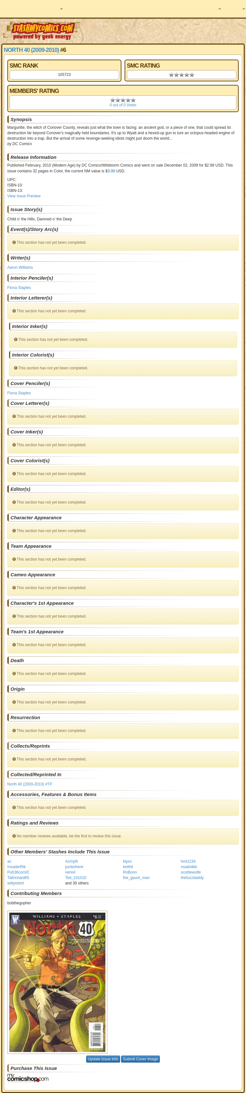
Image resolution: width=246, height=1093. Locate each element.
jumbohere (74, 867)
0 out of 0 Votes (123, 105)
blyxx (127, 861)
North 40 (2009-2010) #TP (29, 784)
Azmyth (71, 861)
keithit (128, 867)
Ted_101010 (75, 877)
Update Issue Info (103, 1059)
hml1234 (188, 861)
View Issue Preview (24, 196)
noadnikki (189, 867)
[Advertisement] (164, 30)
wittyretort (15, 883)
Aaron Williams (20, 267)
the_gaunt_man (136, 877)
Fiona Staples (19, 287)
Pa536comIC (18, 872)
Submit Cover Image (140, 1059)
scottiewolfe (191, 872)
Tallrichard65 (18, 877)
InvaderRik (16, 867)
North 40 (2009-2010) (31, 50)
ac (9, 861)
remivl (70, 872)
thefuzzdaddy (192, 877)
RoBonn (130, 872)
